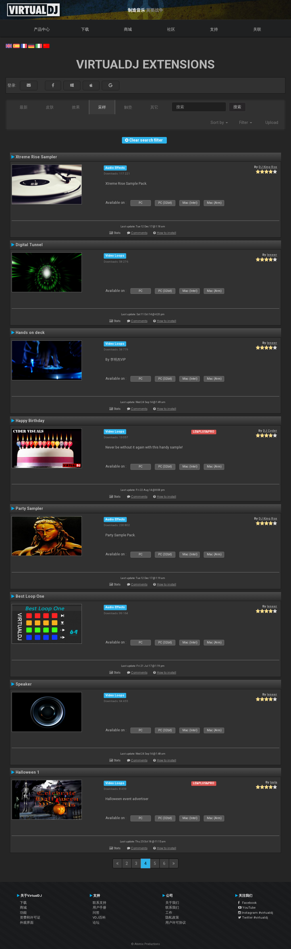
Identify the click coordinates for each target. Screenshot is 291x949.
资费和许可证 (30, 917)
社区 (171, 29)
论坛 (96, 923)
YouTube (246, 907)
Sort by (219, 122)
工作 (168, 913)
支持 (214, 29)
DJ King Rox (268, 167)
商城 (128, 29)
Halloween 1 (27, 772)
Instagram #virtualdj (255, 913)
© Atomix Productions (145, 944)
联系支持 (99, 903)
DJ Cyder (270, 431)
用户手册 (99, 907)
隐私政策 (172, 917)
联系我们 (172, 907)
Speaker (24, 684)
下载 (85, 29)
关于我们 (172, 903)
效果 (76, 107)
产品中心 (42, 29)
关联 (257, 29)
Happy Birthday (30, 420)
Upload (271, 122)
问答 (96, 913)
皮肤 (50, 107)
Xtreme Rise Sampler (36, 157)
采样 (102, 107)
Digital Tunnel (29, 244)
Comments (139, 233)
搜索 (237, 107)
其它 (154, 107)
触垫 (128, 107)
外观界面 (27, 923)
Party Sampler (29, 508)
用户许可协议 (175, 923)
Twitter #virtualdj (253, 917)
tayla (273, 782)
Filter (245, 122)
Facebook (247, 903)
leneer (272, 255)
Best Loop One (30, 596)
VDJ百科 (99, 917)
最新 (24, 107)
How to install (166, 233)
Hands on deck (30, 332)
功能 (23, 913)
